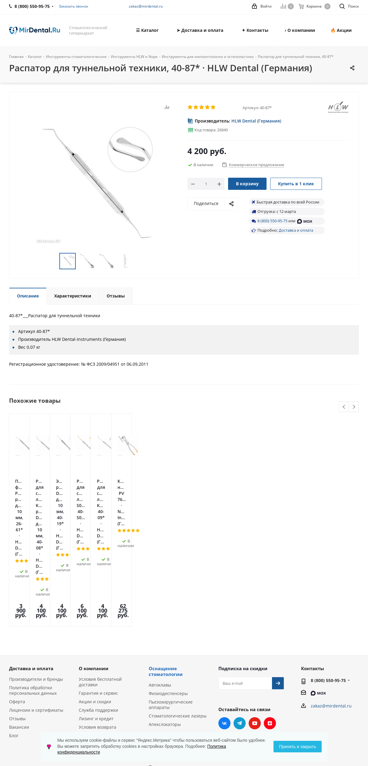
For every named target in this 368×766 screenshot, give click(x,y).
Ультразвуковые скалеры (175, 655)
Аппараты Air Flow (168, 663)
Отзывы (17, 632)
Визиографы (162, 672)
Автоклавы (160, 598)
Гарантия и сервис (98, 607)
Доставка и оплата (296, 230)
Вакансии (19, 640)
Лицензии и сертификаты (36, 624)
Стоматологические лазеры (178, 629)
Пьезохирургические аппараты (171, 618)
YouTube (255, 637)
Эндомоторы (162, 646)
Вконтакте (224, 637)
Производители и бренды (36, 593)
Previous (344, 407)
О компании (93, 582)
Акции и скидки (95, 615)
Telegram (240, 637)
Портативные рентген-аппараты (173, 683)
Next (354, 407)
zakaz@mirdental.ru (146, 6)
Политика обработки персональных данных (33, 604)
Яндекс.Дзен (270, 637)
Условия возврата (97, 640)
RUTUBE (224, 652)
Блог (13, 649)
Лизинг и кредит (96, 632)
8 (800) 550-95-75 (272, 220)
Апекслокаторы (165, 638)
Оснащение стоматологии (166, 585)
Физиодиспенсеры (168, 607)
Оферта (17, 615)
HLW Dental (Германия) (256, 121)
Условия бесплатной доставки (100, 595)
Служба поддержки (98, 624)
